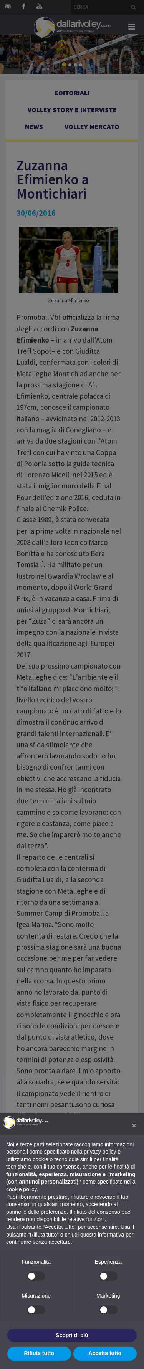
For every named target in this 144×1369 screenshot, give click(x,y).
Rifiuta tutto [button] (39, 1353)
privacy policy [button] (100, 1152)
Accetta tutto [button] (104, 1353)
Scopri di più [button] (72, 1335)
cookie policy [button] (21, 1189)
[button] (134, 1125)
